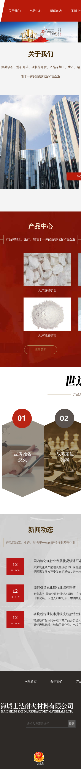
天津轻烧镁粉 (47, 335)
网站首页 (31, 681)
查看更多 (40, 349)
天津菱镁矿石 (47, 290)
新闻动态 (56, 11)
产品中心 (35, 11)
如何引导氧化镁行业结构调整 (54, 587)
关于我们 (15, 11)
